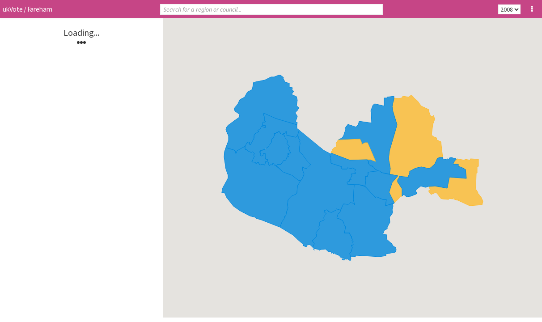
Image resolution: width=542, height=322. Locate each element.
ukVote (12, 8)
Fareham (39, 8)
